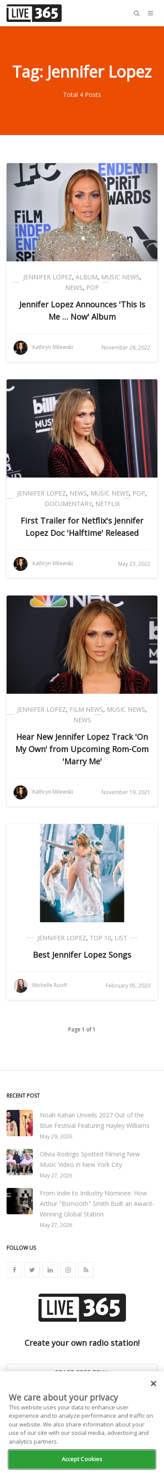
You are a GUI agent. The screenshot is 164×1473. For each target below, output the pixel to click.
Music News (120, 277)
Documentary (68, 503)
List (121, 938)
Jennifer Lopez (47, 277)
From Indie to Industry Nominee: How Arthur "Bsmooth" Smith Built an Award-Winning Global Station (97, 1203)
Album (87, 277)
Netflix (107, 503)
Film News (86, 709)
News (74, 287)
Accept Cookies (82, 1459)
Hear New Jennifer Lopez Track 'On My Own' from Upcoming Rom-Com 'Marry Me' (82, 749)
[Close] (153, 1383)
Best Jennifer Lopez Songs (82, 954)
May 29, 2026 (56, 1136)
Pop (92, 287)
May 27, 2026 (56, 1175)
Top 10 (100, 938)
